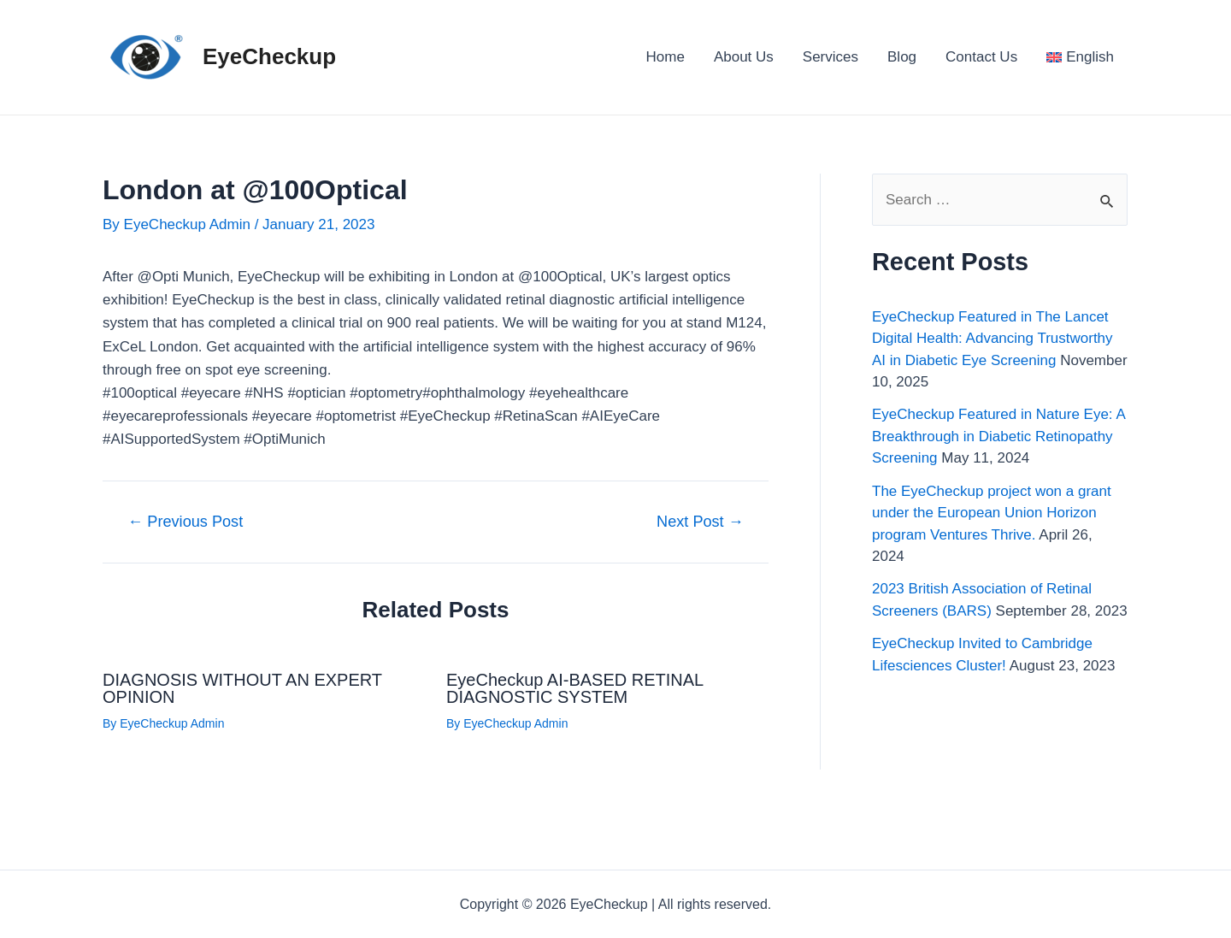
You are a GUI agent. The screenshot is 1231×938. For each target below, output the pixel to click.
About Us (744, 57)
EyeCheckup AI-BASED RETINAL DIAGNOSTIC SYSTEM (575, 688)
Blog (901, 57)
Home (665, 57)
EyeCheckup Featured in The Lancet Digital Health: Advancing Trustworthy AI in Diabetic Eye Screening (992, 339)
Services (830, 57)
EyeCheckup (269, 56)
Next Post (700, 521)
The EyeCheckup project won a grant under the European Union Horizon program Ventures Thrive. (991, 513)
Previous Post (185, 521)
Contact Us (981, 57)
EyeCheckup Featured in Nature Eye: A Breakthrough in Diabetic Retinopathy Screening (998, 436)
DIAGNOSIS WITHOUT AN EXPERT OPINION (242, 688)
